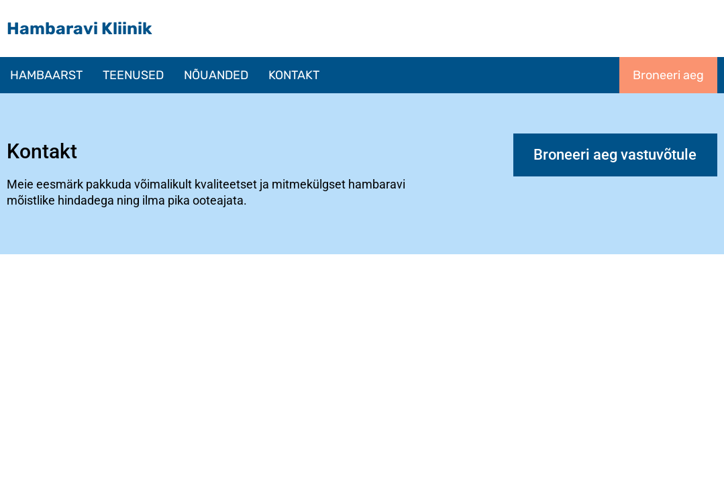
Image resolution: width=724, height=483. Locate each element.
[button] (133, 75)
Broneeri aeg (668, 75)
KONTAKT (293, 75)
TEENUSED (133, 75)
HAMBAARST (46, 75)
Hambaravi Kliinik (79, 28)
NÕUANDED (216, 75)
